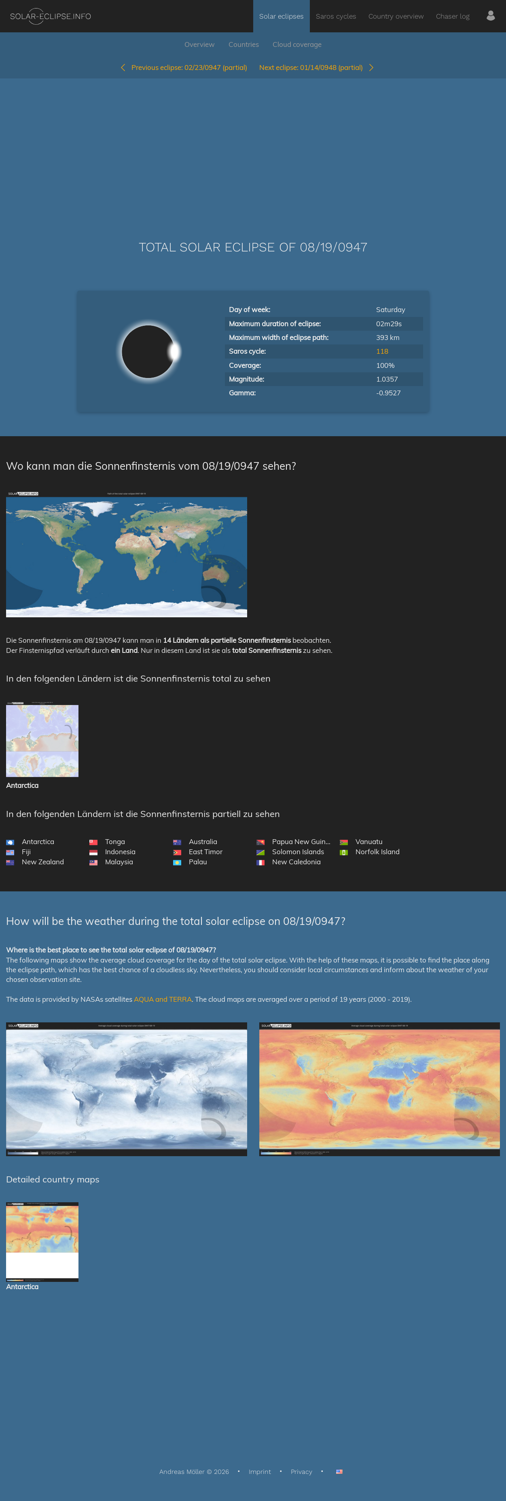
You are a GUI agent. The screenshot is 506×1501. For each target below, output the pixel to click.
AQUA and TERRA (163, 999)
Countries (244, 44)
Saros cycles (336, 16)
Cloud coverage (297, 44)
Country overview (396, 16)
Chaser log (453, 16)
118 (382, 351)
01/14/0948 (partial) (317, 67)
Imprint (260, 1472)
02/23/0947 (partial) (183, 67)
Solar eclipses (281, 16)
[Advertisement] (253, 147)
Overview (199, 44)
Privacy (301, 1472)
